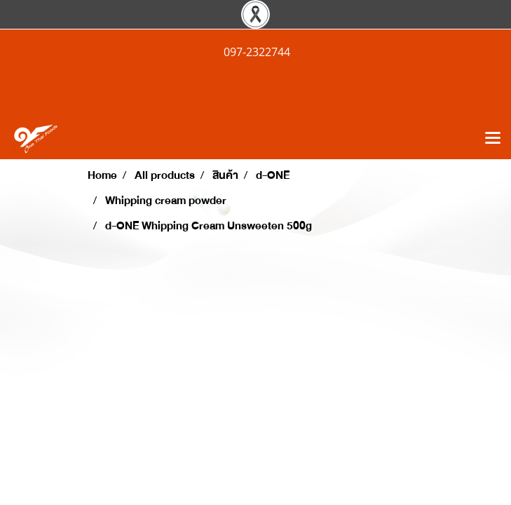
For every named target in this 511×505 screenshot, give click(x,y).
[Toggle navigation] (492, 138)
